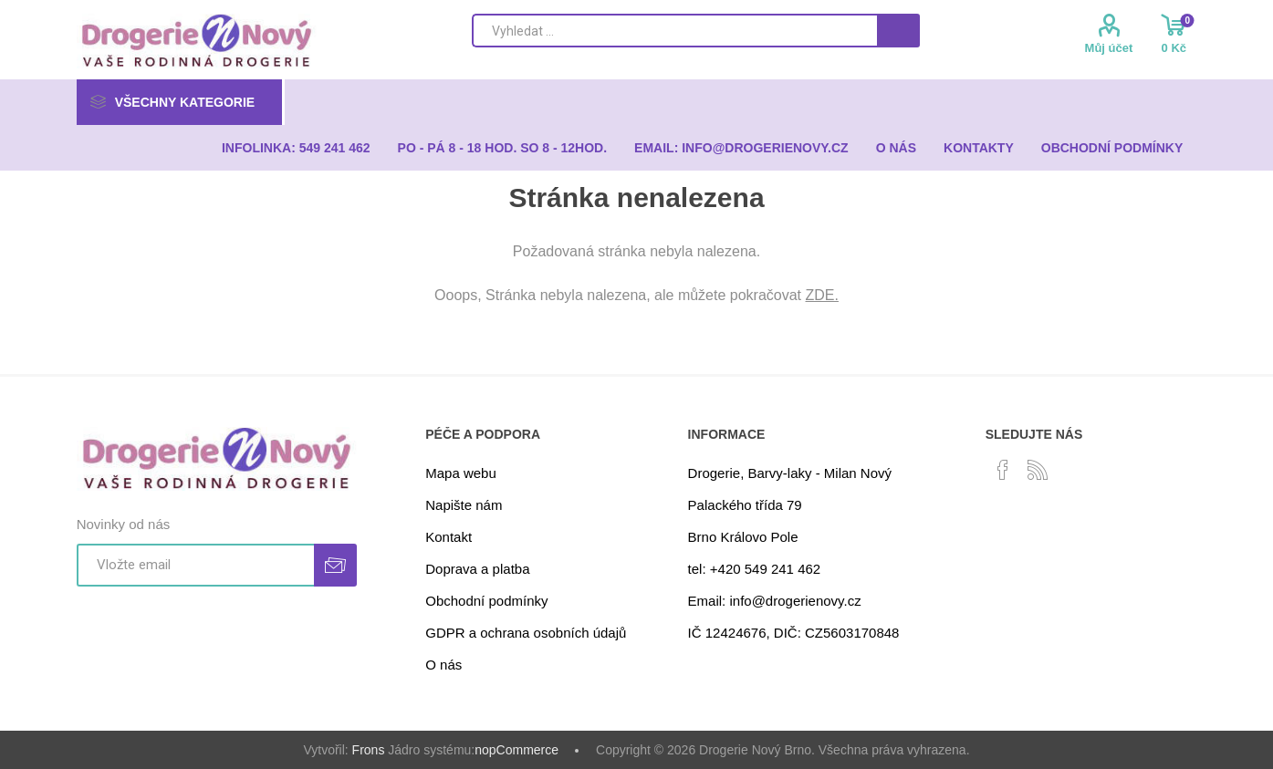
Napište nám (463, 505)
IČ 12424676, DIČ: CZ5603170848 (794, 632)
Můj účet (1109, 48)
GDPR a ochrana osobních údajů (525, 632)
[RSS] (1037, 469)
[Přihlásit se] (195, 565)
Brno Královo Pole (743, 537)
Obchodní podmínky (486, 600)
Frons (368, 750)
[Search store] (674, 30)
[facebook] (1002, 469)
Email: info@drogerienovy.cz (774, 600)
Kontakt (448, 537)
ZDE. (822, 295)
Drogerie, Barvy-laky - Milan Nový (790, 473)
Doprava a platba (477, 569)
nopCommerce (516, 750)
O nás (443, 664)
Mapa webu (460, 473)
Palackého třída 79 (745, 505)
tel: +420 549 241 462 (754, 569)
